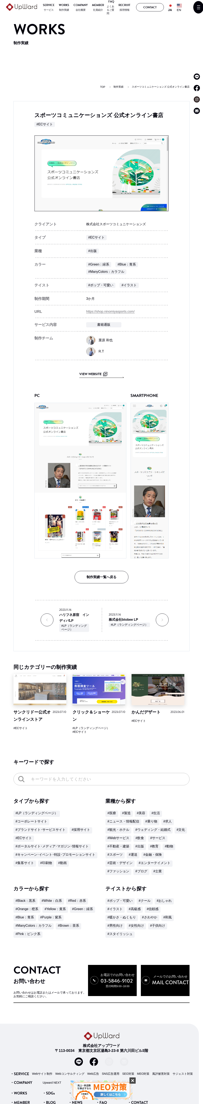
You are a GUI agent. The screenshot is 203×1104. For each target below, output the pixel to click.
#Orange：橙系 (27, 909)
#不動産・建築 (118, 846)
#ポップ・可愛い (100, 285)
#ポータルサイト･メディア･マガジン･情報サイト (52, 846)
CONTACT (150, 7)
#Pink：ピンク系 (28, 934)
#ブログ (141, 871)
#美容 (141, 813)
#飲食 (139, 838)
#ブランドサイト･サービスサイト (40, 829)
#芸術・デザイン (120, 863)
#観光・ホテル (118, 829)
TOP (102, 87)
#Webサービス (118, 838)
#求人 (167, 821)
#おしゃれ (164, 900)
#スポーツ (115, 854)
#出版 (92, 251)
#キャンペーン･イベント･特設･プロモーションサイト (55, 854)
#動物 (169, 846)
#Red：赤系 (77, 900)
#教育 (154, 846)
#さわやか (149, 917)
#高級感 (135, 909)
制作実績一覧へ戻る (101, 577)
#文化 (181, 829)
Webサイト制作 (42, 1073)
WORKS (64, 5)
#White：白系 (52, 900)
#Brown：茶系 (68, 925)
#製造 (126, 813)
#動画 (62, 863)
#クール (145, 900)
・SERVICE (19, 1073)
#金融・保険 (153, 854)
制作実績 (64, 10)
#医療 (112, 813)
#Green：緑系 (98, 264)
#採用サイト (81, 829)
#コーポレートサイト (31, 821)
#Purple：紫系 (51, 917)
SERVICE (48, 5)
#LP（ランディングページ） (74, 627)
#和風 (167, 917)
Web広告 (93, 1073)
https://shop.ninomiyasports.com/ (110, 311)
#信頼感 (153, 909)
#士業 (157, 871)
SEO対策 (128, 1073)
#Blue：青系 (126, 264)
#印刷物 (46, 863)
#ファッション (118, 871)
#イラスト (129, 285)
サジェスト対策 (183, 1073)
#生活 (155, 813)
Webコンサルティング (70, 1073)
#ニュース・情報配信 (123, 821)
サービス (49, 10)
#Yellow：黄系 (55, 909)
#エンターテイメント (154, 863)
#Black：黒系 (25, 900)
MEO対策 (143, 1073)
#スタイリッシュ (120, 934)
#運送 (133, 854)
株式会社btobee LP (123, 619)
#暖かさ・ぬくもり (122, 917)
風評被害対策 (161, 1073)
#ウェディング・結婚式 (152, 829)
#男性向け (115, 925)
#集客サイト (25, 863)
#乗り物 (151, 821)
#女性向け (136, 925)
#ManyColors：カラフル (106, 271)
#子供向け (157, 925)
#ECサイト (44, 124)
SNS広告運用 (111, 1073)
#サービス (157, 838)
